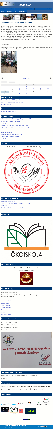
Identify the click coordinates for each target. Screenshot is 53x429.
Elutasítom (44, 426)
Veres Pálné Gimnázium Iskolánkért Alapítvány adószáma (15, 203)
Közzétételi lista (5, 130)
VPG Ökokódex (5, 123)
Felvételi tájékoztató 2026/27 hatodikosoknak (12, 102)
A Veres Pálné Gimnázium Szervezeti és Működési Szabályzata (17, 127)
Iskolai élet (10, 9)
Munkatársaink (39, 9)
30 (26, 93)
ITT (8, 378)
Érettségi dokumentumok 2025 (8, 111)
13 (5, 90)
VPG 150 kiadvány (6, 305)
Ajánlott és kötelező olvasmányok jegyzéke (11, 134)
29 (19, 93)
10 (33, 88)
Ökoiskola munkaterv (6, 139)
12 (48, 88)
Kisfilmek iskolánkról (6, 104)
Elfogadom (38, 426)
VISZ (15, 12)
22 (19, 91)
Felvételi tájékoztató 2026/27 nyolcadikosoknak (12, 99)
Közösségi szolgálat (28, 9)
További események (6, 307)
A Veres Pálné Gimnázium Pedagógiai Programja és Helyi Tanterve (17, 119)
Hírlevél (3, 312)
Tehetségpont (22, 12)
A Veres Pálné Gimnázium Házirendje (10, 121)
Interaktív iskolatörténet (7, 314)
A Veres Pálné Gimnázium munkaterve (10, 136)
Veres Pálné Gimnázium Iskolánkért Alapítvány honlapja (15, 210)
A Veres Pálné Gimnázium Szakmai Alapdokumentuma (14, 125)
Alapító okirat (4, 205)
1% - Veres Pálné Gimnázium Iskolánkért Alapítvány (14, 207)
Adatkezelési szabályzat (7, 132)
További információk (9, 428)
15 (19, 90)
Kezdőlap (3, 9)
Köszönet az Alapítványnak (8, 201)
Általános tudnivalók (6, 301)
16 (26, 90)
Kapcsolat (9, 11)
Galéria (2, 12)
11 (40, 88)
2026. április (26, 78)
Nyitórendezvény (5, 303)
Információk (18, 9)
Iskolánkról (47, 9)
